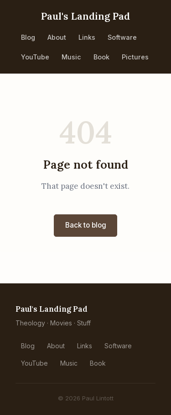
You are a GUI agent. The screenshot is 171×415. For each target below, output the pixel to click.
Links (86, 37)
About (56, 37)
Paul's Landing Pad (85, 16)
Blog (28, 37)
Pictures (135, 57)
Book (101, 57)
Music (71, 57)
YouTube (35, 57)
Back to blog (85, 225)
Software (122, 37)
